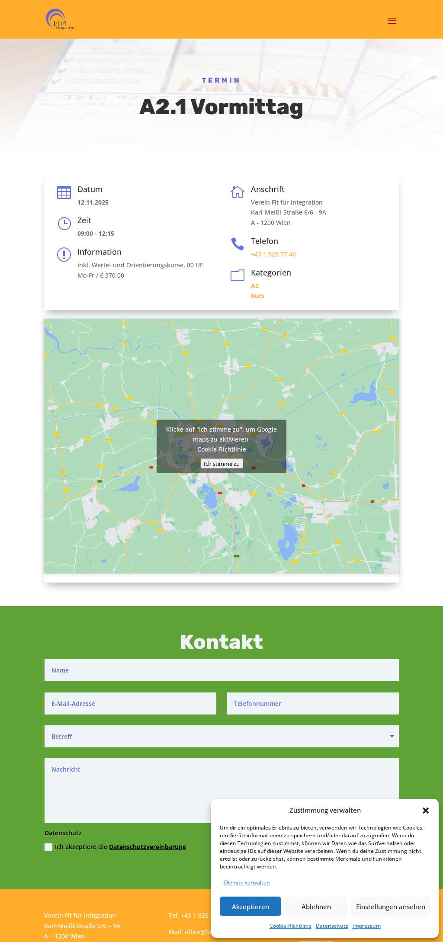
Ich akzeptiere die (115, 847)
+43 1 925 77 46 (273, 254)
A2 (255, 286)
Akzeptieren (250, 906)
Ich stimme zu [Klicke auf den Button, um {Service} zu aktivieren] (222, 463)
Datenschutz (332, 925)
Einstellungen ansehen (390, 906)
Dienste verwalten (247, 882)
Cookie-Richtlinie (290, 925)
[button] (425, 810)
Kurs (257, 296)
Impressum (367, 925)
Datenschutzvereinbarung (147, 847)
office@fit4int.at (208, 932)
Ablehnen (316, 906)
